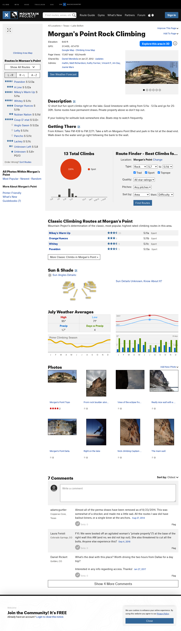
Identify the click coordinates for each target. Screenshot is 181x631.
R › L (22, 75)
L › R (10, 75)
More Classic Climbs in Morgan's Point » (74, 253)
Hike (26, 4)
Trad (137, 169)
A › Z (34, 75)
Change (157, 156)
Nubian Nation (23, 114)
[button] (128, 69)
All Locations (54, 25)
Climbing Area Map (22, 52)
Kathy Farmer (94, 63)
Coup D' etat (21, 119)
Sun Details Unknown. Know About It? (139, 277)
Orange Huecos (23, 105)
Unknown (20, 151)
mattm (65, 63)
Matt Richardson (77, 63)
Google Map (68, 50)
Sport (149, 169)
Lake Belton (77, 25)
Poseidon (19, 81)
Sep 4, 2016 (124, 538)
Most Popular (10, 178)
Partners (130, 15)
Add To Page (170, 33)
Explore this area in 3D (156, 42)
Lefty (17, 130)
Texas (66, 25)
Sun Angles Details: (79, 284)
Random (36, 178)
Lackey (18, 141)
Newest (24, 178)
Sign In (171, 15)
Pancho (18, 135)
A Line (18, 87)
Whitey (18, 100)
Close (149, 620)
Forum (141, 15)
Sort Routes (25, 162)
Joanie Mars (68, 67)
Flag (174, 521)
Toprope (164, 169)
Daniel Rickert (58, 553)
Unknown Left (22, 146)
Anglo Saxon (21, 125)
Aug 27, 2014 (138, 514)
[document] (149, 616)
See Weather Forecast (63, 74)
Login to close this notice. (50, 616)
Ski (52, 4)
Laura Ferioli (57, 530)
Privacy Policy (163, 614)
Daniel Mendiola (70, 58)
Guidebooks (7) (12, 200)
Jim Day (116, 63)
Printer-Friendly (12, 192)
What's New (114, 15)
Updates (99, 58)
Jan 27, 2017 (140, 565)
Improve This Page (167, 28)
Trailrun (40, 4)
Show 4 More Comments (113, 580)
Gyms (101, 15)
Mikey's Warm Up (24, 92)
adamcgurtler (58, 506)
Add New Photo (169, 363)
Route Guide (87, 15)
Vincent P (106, 63)
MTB (17, 4)
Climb (6, 4)
